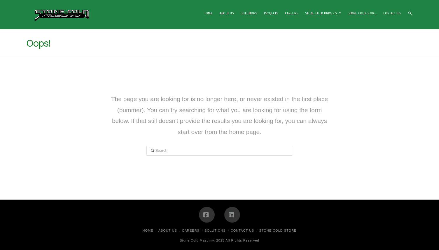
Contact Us (242, 230)
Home (148, 230)
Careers (191, 230)
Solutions (215, 230)
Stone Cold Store (277, 230)
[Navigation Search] (408, 14)
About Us (167, 230)
